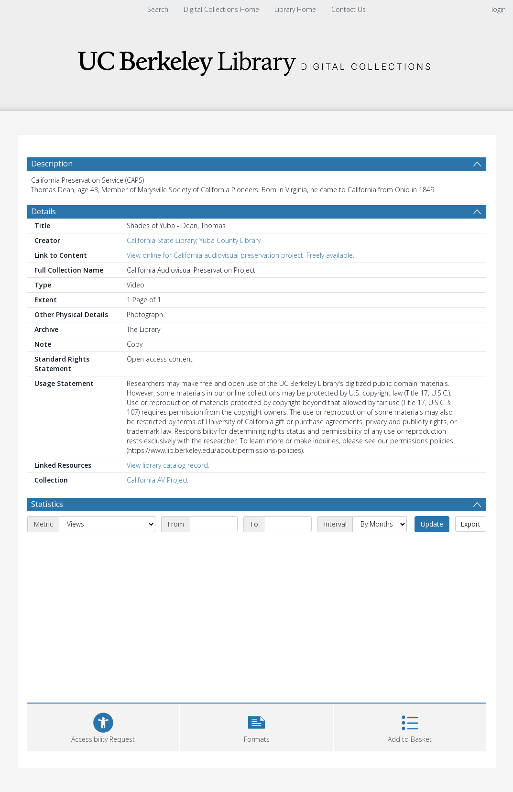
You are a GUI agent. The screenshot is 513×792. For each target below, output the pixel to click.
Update (432, 523)
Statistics (47, 504)
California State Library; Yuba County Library (194, 240)
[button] (256, 726)
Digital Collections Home (221, 9)
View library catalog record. (168, 465)
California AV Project (157, 479)
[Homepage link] (256, 60)
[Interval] (379, 524)
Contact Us (348, 9)
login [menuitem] (498, 9)
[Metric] (107, 524)
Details (43, 211)
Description (52, 163)
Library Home (295, 9)
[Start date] (214, 524)
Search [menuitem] (157, 9)
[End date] (288, 524)
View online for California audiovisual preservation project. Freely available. (240, 255)
